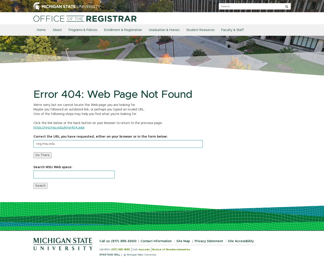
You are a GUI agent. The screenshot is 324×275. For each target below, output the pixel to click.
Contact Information (156, 241)
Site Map (183, 241)
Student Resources (200, 30)
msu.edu (144, 249)
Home (41, 30)
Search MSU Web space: (52, 167)
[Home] (85, 18)
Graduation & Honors (164, 30)
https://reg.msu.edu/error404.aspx (59, 127)
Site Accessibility (241, 241)
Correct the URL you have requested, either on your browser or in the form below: (100, 136)
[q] (255, 6)
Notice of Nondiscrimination (171, 249)
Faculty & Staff (232, 30)
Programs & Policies (83, 30)
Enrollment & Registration (123, 30)
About (57, 30)
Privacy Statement (209, 241)
